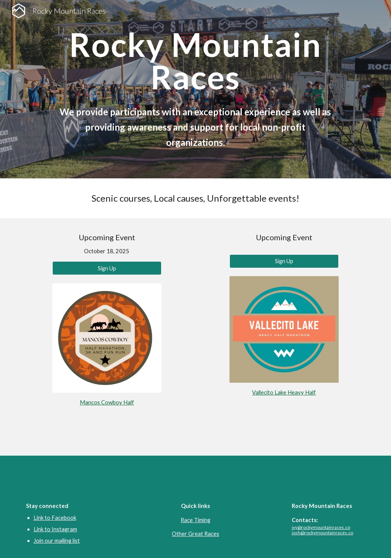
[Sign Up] (107, 268)
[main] (195, 61)
